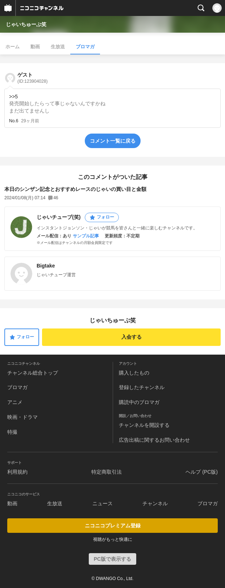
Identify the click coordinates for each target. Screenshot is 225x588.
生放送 (58, 46)
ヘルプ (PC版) (202, 472)
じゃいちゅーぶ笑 (26, 24)
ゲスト (32, 78)
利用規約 (17, 472)
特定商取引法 (106, 472)
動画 (35, 46)
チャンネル (155, 503)
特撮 (12, 432)
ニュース (102, 503)
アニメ (14, 402)
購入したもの (134, 373)
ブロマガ (85, 46)
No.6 (13, 121)
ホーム (12, 46)
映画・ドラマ (22, 417)
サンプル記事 (86, 236)
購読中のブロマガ (139, 402)
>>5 (13, 96)
